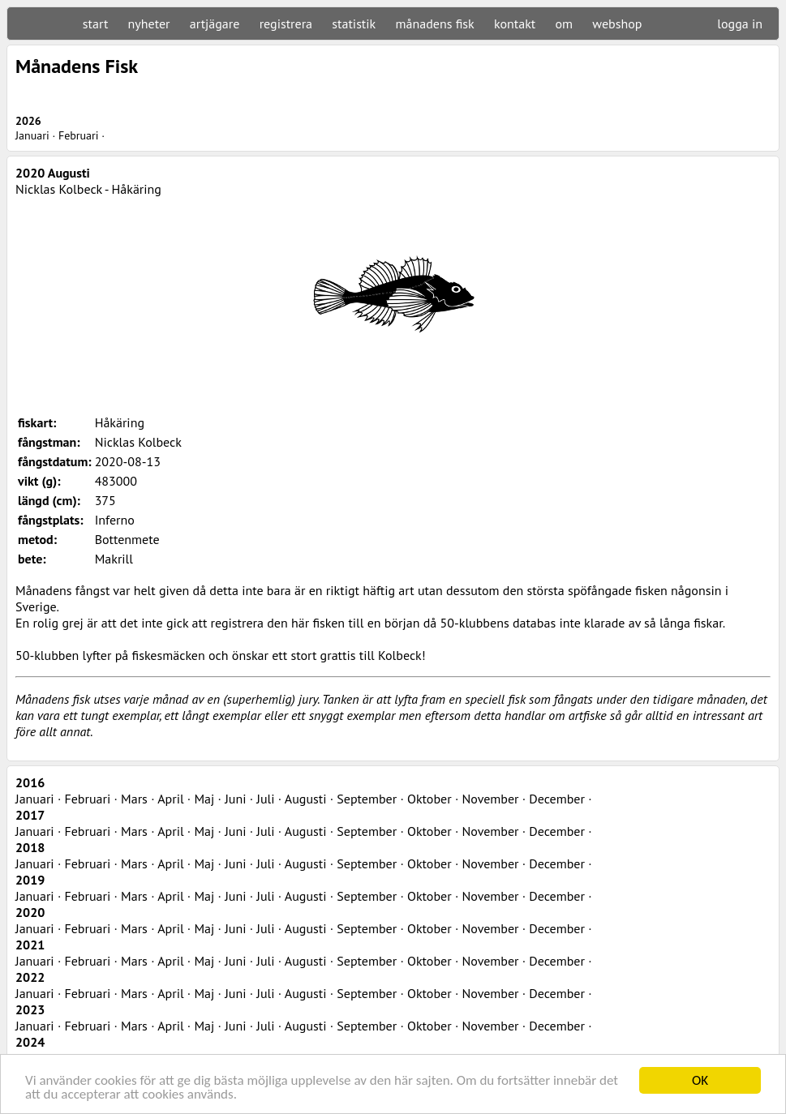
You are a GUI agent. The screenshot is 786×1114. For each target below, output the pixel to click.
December (557, 799)
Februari (78, 135)
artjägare (215, 23)
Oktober (429, 799)
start (95, 23)
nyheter (149, 23)
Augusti (306, 799)
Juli (265, 799)
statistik (354, 23)
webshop (617, 23)
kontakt (514, 23)
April (170, 799)
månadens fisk (435, 23)
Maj (204, 799)
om (564, 23)
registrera (286, 23)
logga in (739, 23)
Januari (32, 135)
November (490, 799)
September (367, 799)
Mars (134, 799)
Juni (235, 799)
